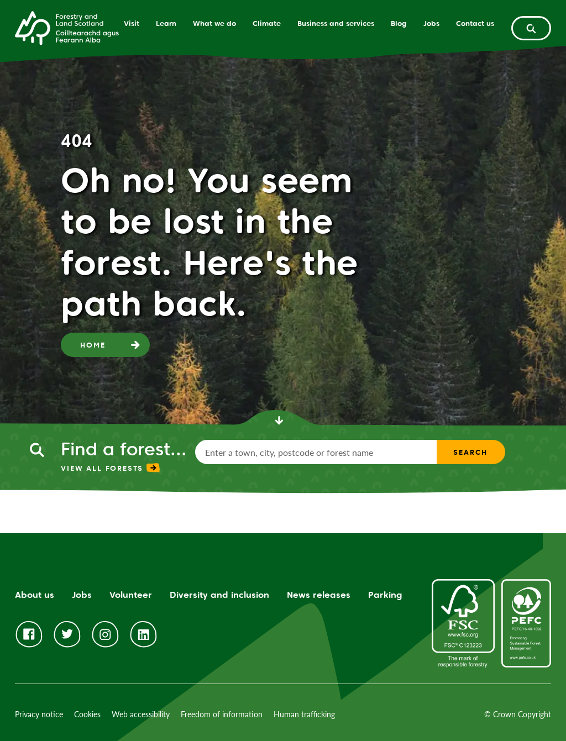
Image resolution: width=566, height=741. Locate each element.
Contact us (475, 23)
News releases (318, 595)
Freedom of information (222, 714)
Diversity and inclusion (219, 595)
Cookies (87, 714)
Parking (385, 595)
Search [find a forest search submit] (470, 452)
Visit (131, 23)
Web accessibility (141, 714)
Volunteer (130, 595)
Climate (267, 23)
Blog (399, 23)
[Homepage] (67, 27)
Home (92, 344)
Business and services (335, 23)
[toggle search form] (531, 28)
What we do (214, 23)
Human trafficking (304, 714)
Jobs (431, 23)
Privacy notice (39, 714)
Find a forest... (124, 449)
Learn (166, 23)
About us (34, 595)
